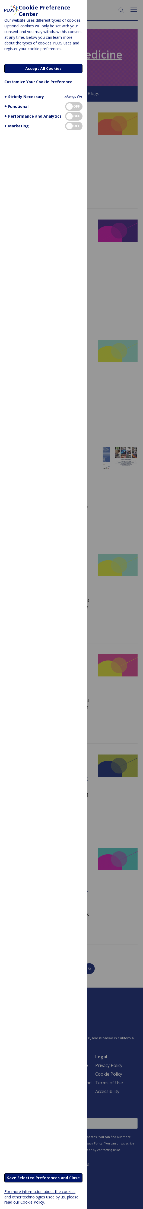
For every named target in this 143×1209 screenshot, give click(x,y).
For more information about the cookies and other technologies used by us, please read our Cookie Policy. (41, 1196)
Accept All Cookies (43, 68)
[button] (23, 96)
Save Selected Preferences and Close (43, 1177)
